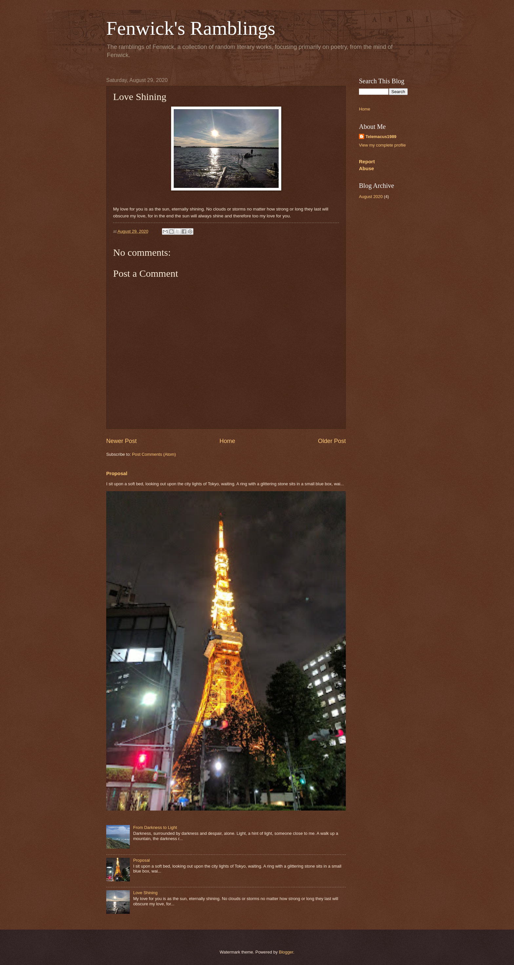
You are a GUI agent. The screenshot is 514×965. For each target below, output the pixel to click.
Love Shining (145, 892)
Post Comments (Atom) (154, 454)
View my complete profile (382, 145)
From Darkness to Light (155, 827)
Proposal (116, 473)
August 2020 (371, 196)
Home (227, 441)
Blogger (286, 952)
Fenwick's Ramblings (190, 28)
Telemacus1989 (381, 136)
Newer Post (121, 441)
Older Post (332, 441)
